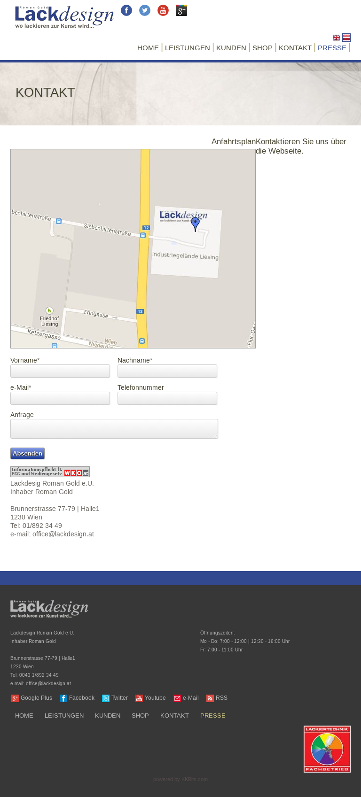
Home (148, 48)
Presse (332, 48)
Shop (262, 48)
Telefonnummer (141, 388)
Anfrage (22, 415)
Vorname (24, 360)
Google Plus (36, 698)
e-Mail (20, 388)
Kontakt (295, 48)
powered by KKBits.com (180, 779)
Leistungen (187, 48)
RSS (222, 698)
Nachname (135, 360)
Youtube (155, 698)
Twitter (119, 698)
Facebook (81, 698)
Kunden (231, 48)
